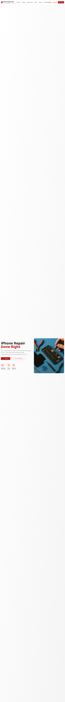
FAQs (36, 2)
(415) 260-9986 (47, 2)
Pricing (23, 2)
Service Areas (30, 2)
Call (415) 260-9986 (17, 358)
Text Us (54, 2)
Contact (40, 2)
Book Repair (61, 2)
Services (18, 2)
